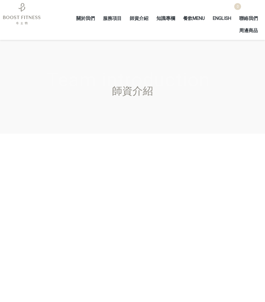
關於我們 (85, 18)
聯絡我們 (248, 18)
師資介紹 (139, 18)
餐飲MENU (194, 18)
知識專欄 (165, 18)
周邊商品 (248, 30)
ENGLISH (222, 18)
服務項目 (112, 18)
